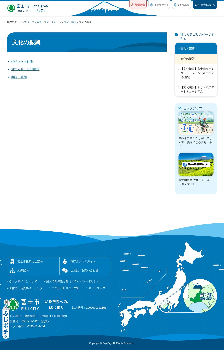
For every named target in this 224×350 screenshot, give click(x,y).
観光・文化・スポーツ (49, 22)
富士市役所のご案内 (30, 261)
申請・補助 (19, 77)
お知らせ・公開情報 (25, 69)
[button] (138, 4)
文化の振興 (188, 58)
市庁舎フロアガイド (83, 261)
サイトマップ (97, 288)
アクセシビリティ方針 (66, 288)
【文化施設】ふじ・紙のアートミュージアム (197, 89)
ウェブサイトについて (23, 281)
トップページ (26, 22)
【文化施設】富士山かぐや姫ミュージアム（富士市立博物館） (197, 73)
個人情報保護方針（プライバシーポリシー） (74, 281)
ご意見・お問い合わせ (84, 270)
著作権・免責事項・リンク (26, 288)
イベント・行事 (22, 61)
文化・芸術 (70, 22)
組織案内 (23, 270)
